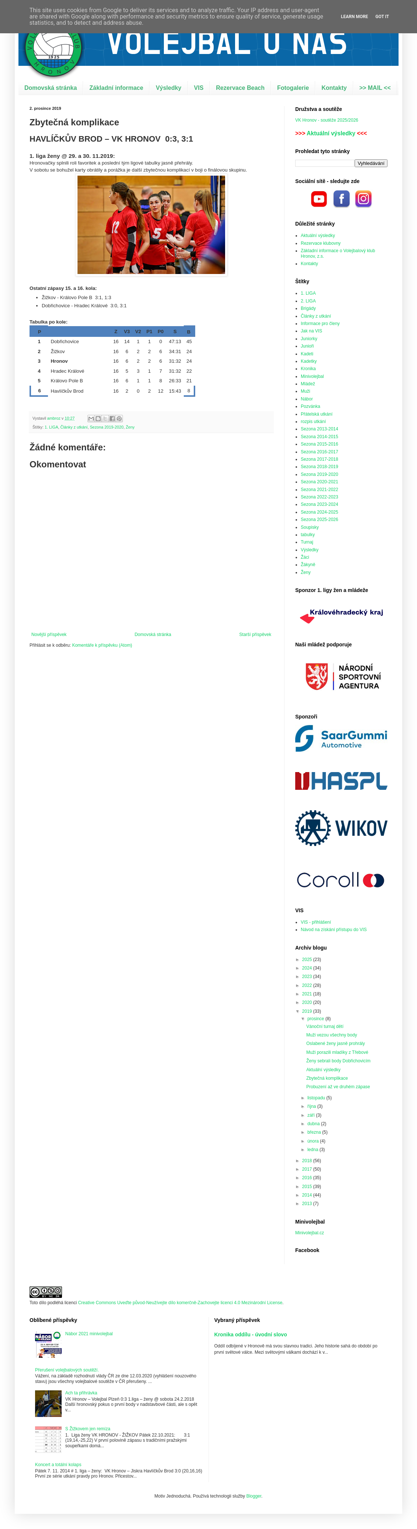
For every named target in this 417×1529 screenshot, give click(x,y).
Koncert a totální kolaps (58, 1464)
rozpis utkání (313, 421)
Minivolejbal (312, 376)
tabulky (308, 534)
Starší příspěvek (255, 634)
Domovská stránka (50, 88)
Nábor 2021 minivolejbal (89, 1333)
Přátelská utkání (316, 414)
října (312, 1106)
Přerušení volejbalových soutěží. (67, 1370)
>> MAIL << (375, 88)
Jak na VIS (311, 331)
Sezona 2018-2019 (319, 466)
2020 (307, 1002)
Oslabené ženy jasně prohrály (335, 1043)
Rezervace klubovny (321, 243)
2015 (307, 1186)
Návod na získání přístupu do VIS (334, 929)
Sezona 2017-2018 (319, 459)
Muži (305, 391)
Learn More (354, 16)
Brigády (308, 308)
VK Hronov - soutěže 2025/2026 (326, 120)
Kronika (308, 368)
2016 (307, 1177)
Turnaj (307, 542)
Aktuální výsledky (331, 133)
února (313, 1141)
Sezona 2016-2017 (319, 451)
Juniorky (309, 338)
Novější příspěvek (48, 634)
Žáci (305, 557)
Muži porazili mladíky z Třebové (337, 1052)
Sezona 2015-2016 (319, 444)
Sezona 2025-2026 (319, 519)
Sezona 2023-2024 (319, 504)
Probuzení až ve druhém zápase (338, 1086)
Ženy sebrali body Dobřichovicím (338, 1060)
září (311, 1115)
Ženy (130, 427)
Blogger (253, 1496)
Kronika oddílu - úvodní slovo (250, 1334)
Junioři (307, 346)
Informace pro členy (320, 323)
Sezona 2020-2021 (319, 481)
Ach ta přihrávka (81, 1393)
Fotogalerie (293, 88)
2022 (307, 985)
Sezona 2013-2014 (319, 429)
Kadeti (307, 353)
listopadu (316, 1097)
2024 (307, 968)
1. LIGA (51, 427)
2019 (307, 1011)
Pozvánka (310, 406)
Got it (382, 16)
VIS (199, 88)
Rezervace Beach (240, 88)
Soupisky (310, 527)
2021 (307, 994)
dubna (314, 1123)
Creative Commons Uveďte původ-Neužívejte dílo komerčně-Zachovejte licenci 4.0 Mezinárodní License (180, 1302)
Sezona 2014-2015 (319, 436)
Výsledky (168, 88)
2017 (307, 1169)
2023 (307, 976)
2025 (307, 959)
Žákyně (308, 564)
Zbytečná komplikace (327, 1078)
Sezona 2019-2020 (106, 427)
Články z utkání (74, 427)
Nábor (307, 399)
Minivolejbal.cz (309, 1232)
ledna (313, 1149)
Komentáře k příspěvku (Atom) (102, 645)
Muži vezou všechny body (331, 1035)
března (314, 1132)
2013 (307, 1203)
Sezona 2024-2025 (319, 512)
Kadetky (309, 361)
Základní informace (116, 88)
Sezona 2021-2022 (319, 489)
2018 (307, 1160)
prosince (316, 1018)
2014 (307, 1195)
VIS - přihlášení (316, 922)
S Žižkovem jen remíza (87, 1428)
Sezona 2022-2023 (319, 497)
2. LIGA (308, 301)
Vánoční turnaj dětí (325, 1026)
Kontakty (334, 88)
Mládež (308, 383)
